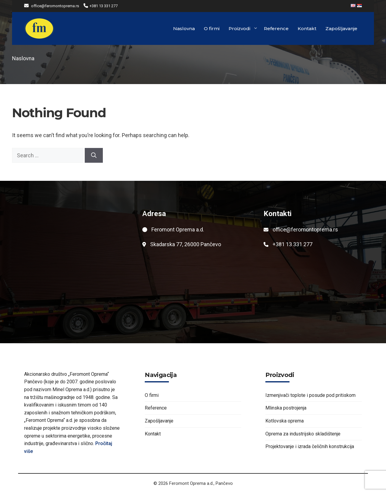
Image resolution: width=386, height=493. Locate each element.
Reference (276, 28)
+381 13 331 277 (104, 6)
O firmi (212, 28)
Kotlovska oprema (284, 421)
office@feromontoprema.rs (55, 6)
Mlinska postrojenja (285, 408)
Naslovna (184, 28)
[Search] (94, 155)
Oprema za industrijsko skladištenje (302, 434)
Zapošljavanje (341, 28)
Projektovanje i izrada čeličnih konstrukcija (309, 446)
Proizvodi (243, 29)
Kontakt (307, 28)
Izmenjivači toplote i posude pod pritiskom (310, 395)
